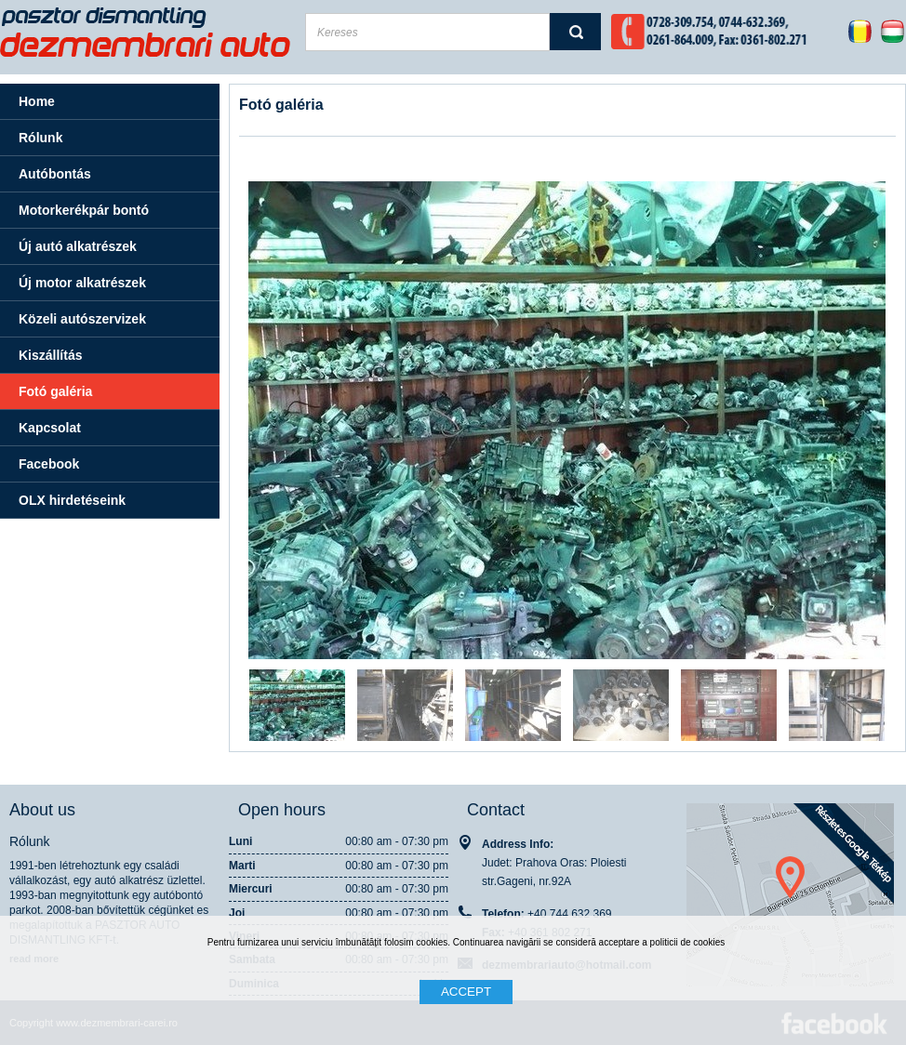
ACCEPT (466, 992)
